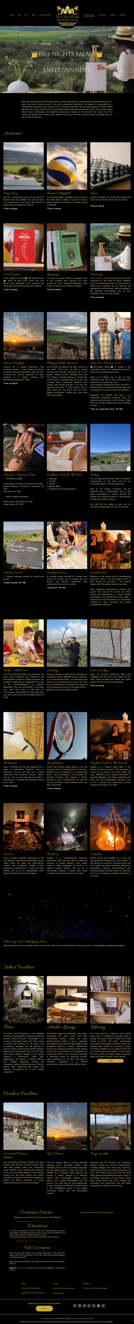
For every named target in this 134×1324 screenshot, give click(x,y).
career (55, 1283)
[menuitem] (12, 15)
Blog (24, 1283)
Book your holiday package (95, 1288)
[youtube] (98, 1306)
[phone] (93, 1306)
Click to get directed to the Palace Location (97, 1212)
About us (87, 1283)
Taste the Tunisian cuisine (64, 1288)
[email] (89, 1306)
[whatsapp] (103, 1306)
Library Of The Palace (31, 1288)
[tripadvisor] (84, 1306)
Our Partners (58, 1293)
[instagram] (79, 1306)
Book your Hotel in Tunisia (33, 1293)
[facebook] (74, 1306)
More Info (109, 1321)
